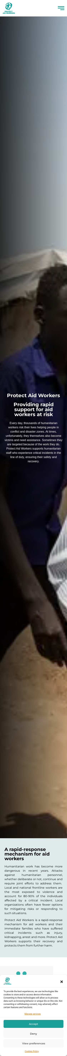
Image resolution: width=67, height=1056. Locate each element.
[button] (61, 981)
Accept (33, 1024)
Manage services (32, 1014)
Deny (33, 1033)
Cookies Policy (32, 1051)
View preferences (33, 1043)
